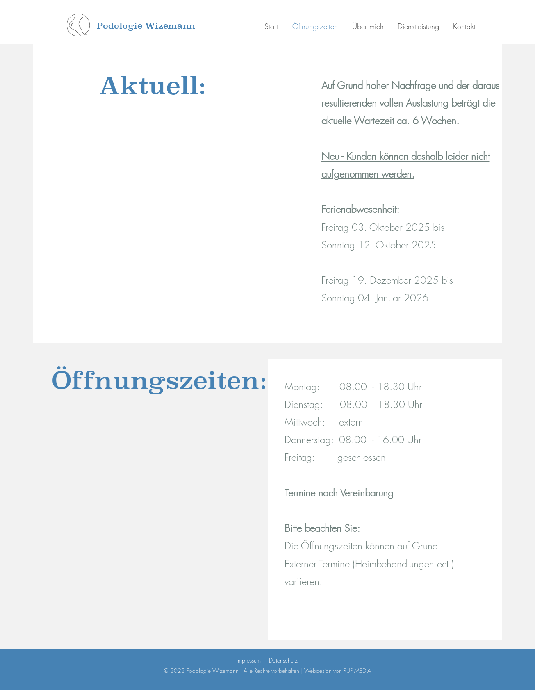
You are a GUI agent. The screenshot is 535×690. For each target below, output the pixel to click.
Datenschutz (283, 660)
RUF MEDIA (357, 670)
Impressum (249, 660)
